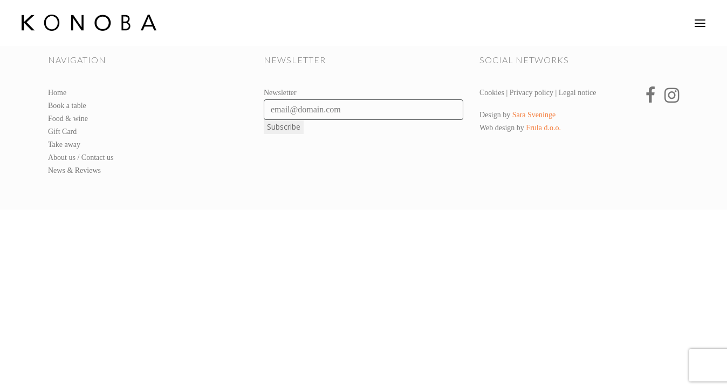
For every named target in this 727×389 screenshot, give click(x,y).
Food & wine (68, 119)
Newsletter (280, 93)
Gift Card (62, 132)
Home (57, 93)
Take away (64, 144)
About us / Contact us (80, 157)
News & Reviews (74, 170)
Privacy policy (531, 93)
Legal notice (577, 93)
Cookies (491, 93)
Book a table (67, 106)
